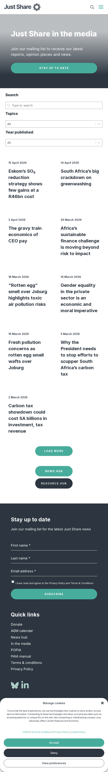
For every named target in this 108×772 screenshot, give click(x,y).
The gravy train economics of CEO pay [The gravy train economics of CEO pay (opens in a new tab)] (25, 234)
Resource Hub (54, 483)
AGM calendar (22, 631)
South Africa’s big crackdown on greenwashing (80, 177)
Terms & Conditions (41, 732)
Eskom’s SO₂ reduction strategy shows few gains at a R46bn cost (25, 183)
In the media (21, 644)
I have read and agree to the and (54, 583)
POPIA (26, 732)
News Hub (54, 471)
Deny (54, 753)
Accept (54, 742)
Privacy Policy (61, 732)
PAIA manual (21, 656)
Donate (16, 624)
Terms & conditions (26, 663)
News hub (19, 637)
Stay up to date (54, 68)
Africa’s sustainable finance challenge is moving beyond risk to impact (80, 240)
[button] (102, 703)
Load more (54, 451)
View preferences (54, 763)
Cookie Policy (78, 732)
